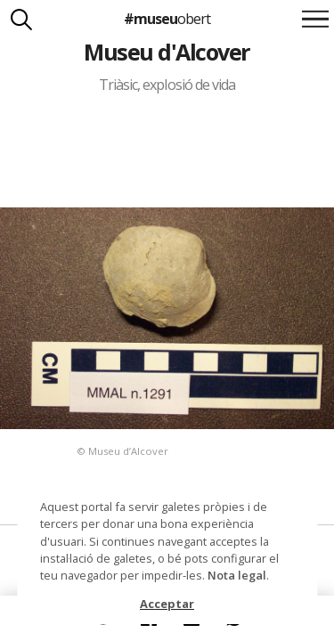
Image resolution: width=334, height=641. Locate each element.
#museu (167, 18)
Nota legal (237, 575)
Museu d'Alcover (166, 52)
